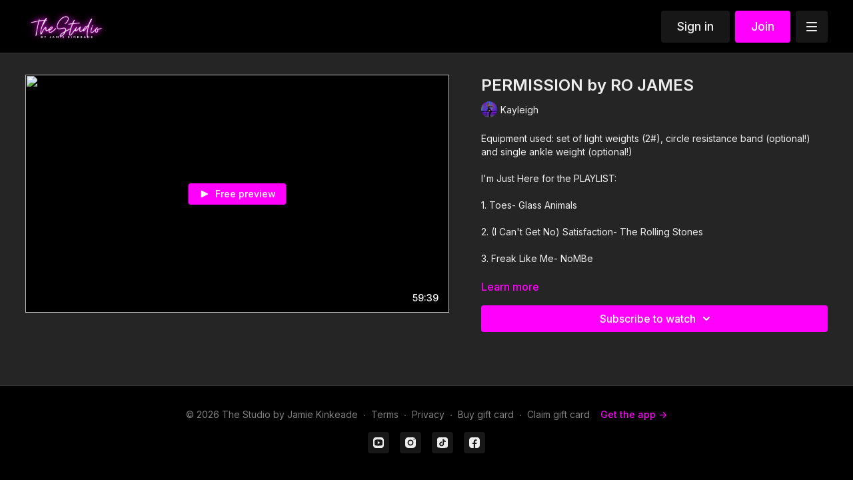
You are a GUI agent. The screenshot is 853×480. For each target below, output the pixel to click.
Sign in (695, 26)
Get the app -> (633, 414)
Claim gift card (558, 414)
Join (762, 26)
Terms (385, 414)
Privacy (428, 414)
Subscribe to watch (657, 319)
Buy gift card (486, 414)
